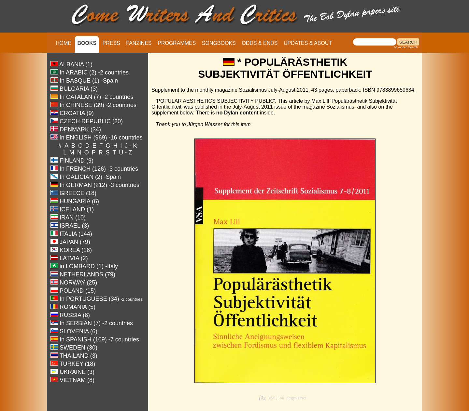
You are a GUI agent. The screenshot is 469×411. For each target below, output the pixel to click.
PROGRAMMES (177, 43)
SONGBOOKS (219, 43)
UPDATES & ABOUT (308, 43)
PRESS (111, 43)
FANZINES (138, 43)
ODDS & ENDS (259, 43)
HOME (63, 43)
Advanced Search (406, 47)
